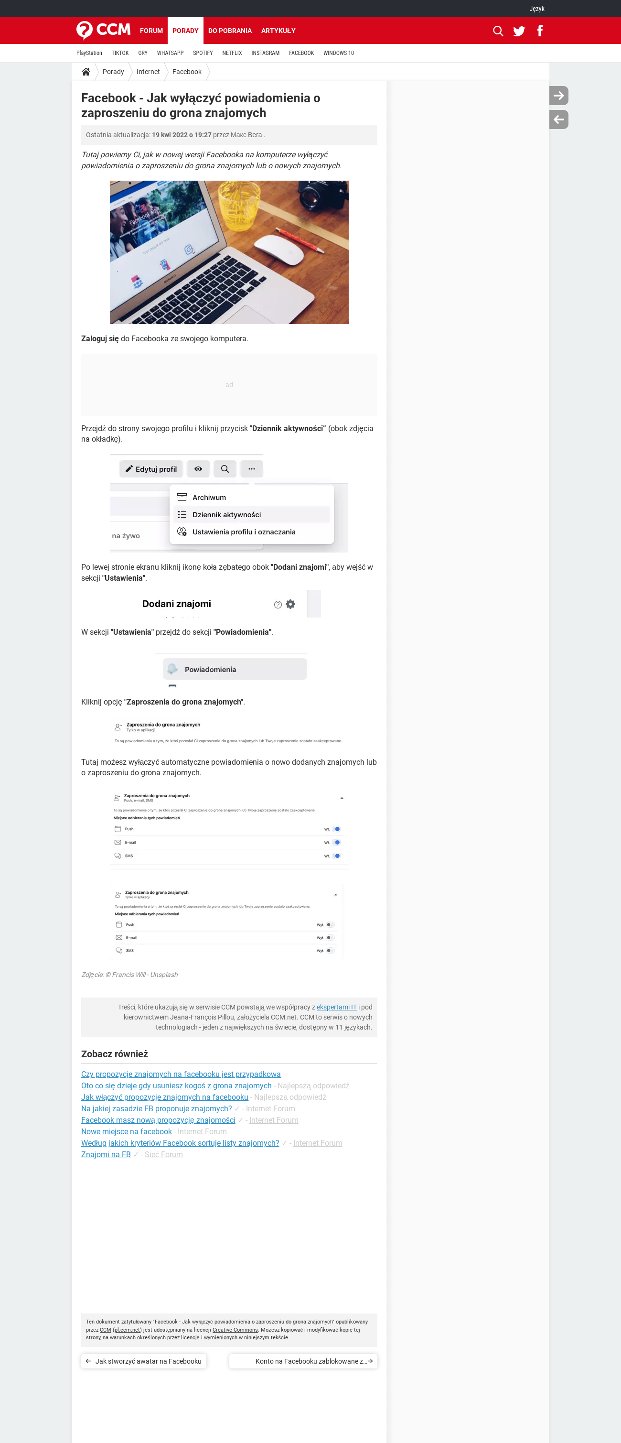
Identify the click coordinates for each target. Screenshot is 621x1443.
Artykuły (278, 30)
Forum (151, 30)
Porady (185, 30)
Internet (148, 72)
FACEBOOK (301, 53)
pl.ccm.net (127, 1330)
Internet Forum (270, 1108)
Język (537, 8)
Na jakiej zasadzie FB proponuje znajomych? (156, 1108)
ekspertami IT (337, 1007)
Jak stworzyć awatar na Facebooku (149, 1361)
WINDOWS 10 (338, 53)
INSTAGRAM (266, 53)
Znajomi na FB (106, 1154)
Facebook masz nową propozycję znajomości (158, 1120)
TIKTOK (120, 53)
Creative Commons (235, 1330)
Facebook (187, 72)
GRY (142, 53)
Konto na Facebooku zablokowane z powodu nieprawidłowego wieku (309, 1362)
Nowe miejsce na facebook (126, 1131)
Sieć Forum (164, 1154)
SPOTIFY (203, 53)
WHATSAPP (170, 53)
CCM (105, 1330)
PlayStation (89, 53)
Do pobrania (230, 30)
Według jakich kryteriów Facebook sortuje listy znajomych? (180, 1143)
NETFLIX (232, 53)
